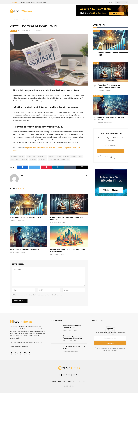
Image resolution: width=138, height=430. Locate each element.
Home (11, 20)
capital (29, 156)
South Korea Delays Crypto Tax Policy (24, 249)
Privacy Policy (109, 158)
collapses (51, 156)
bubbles (21, 156)
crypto (59, 156)
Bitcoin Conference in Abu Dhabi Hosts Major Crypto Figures (67, 250)
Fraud (80, 156)
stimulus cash (65, 159)
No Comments (37, 30)
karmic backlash (54, 159)
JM (22, 175)
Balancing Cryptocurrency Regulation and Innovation (66, 218)
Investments (42, 159)
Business (13, 30)
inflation (24, 159)
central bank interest (39, 156)
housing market (15, 159)
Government (98, 95)
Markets (71, 381)
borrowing (14, 156)
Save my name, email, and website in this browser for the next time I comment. (38, 295)
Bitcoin (96, 63)
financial (74, 156)
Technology (81, 381)
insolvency (33, 159)
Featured (66, 156)
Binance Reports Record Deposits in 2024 (33, 2)
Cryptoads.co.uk (37, 342)
